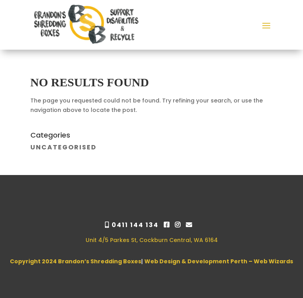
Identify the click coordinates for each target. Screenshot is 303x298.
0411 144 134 (133, 224)
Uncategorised (63, 147)
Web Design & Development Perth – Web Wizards (218, 261)
